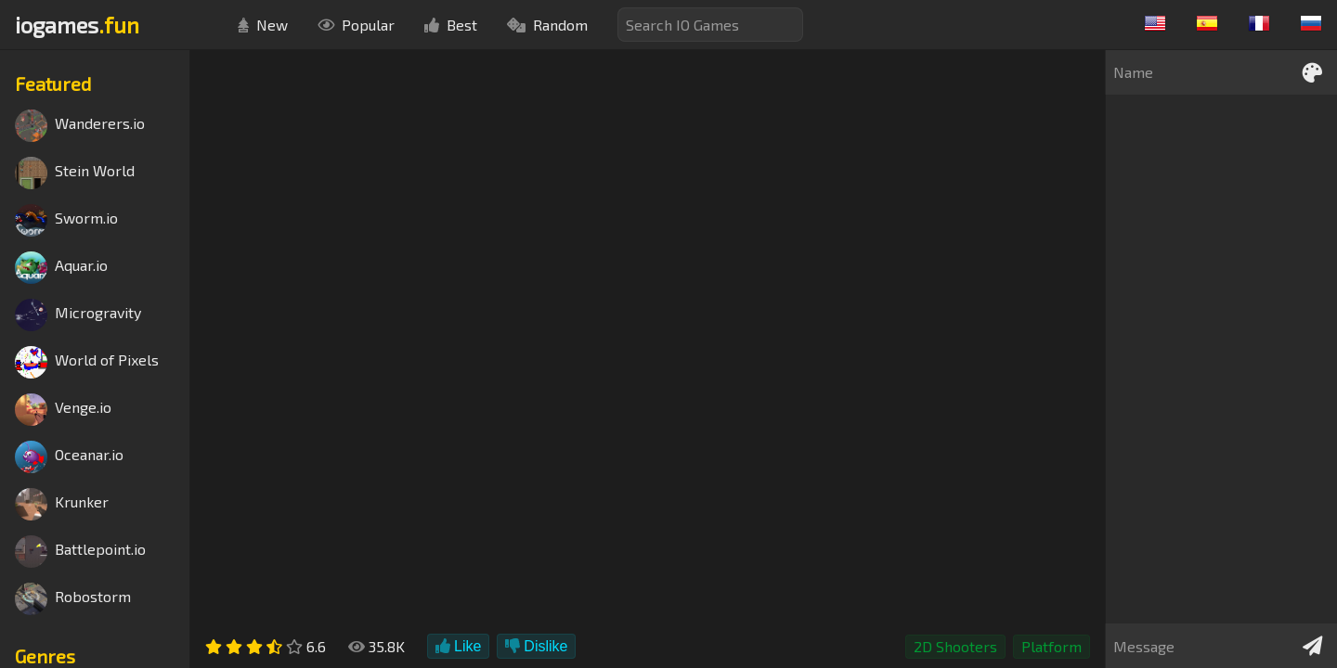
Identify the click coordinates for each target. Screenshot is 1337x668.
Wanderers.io (80, 125)
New (263, 24)
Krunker (62, 504)
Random (547, 24)
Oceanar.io (69, 457)
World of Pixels (87, 362)
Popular (356, 24)
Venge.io (63, 409)
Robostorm (73, 599)
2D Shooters (955, 646)
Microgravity (78, 315)
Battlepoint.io (80, 551)
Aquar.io (61, 267)
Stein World (75, 173)
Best (450, 24)
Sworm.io (66, 220)
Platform (1051, 646)
